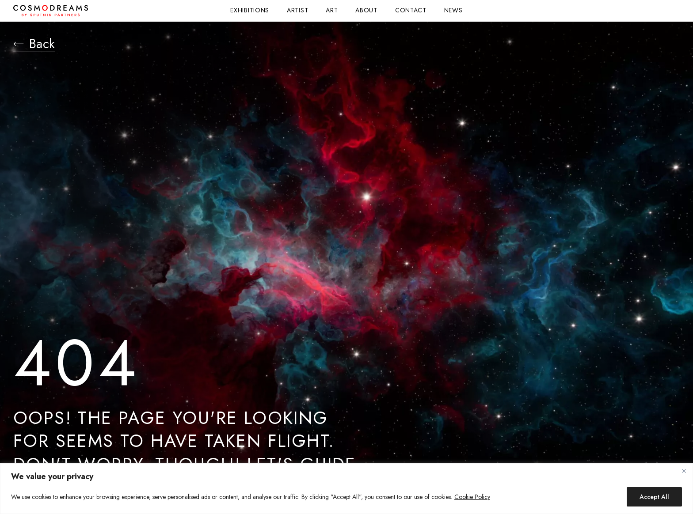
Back (35, 44)
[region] (346, 488)
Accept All (654, 496)
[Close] (683, 470)
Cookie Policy (472, 496)
